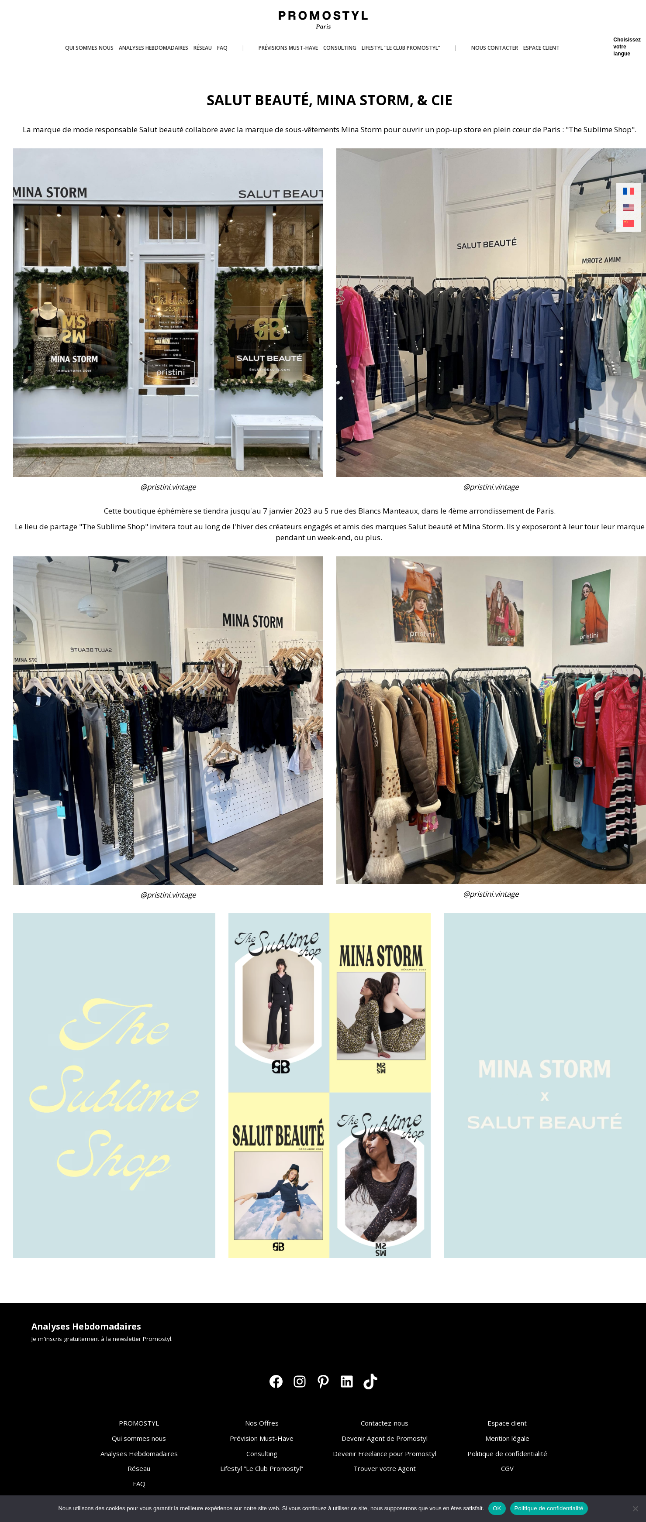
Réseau (139, 1468)
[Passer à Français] (628, 191)
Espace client (507, 1423)
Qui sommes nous (139, 1438)
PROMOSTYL (139, 1423)
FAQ (139, 1483)
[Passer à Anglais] (628, 207)
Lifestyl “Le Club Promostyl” (261, 1468)
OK (497, 1508)
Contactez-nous (384, 1423)
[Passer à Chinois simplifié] (628, 224)
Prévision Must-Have (262, 1438)
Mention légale (507, 1438)
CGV (507, 1468)
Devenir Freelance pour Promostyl (384, 1453)
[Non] (635, 1508)
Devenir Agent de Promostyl (385, 1438)
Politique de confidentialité (507, 1453)
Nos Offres (262, 1423)
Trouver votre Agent (384, 1468)
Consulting (261, 1453)
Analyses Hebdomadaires (139, 1453)
